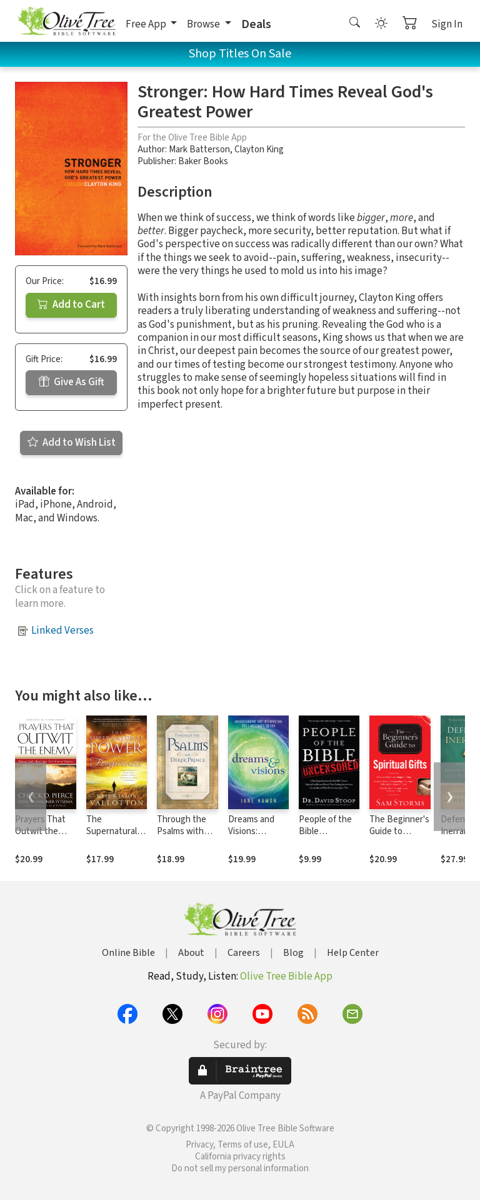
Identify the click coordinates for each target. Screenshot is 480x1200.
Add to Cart (71, 304)
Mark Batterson (199, 149)
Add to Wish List (72, 442)
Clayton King (259, 149)
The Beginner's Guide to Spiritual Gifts (399, 831)
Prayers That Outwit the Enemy (40, 831)
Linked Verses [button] (62, 630)
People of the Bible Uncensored (325, 831)
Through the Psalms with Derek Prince (182, 831)
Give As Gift (71, 382)
